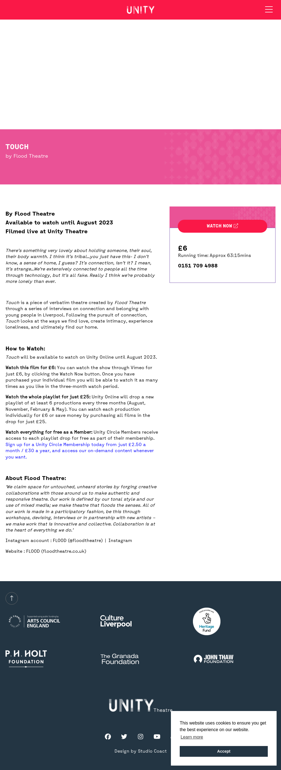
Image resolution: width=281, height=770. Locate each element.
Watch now (222, 226)
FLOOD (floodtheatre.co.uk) (56, 551)
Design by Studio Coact (140, 751)
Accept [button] (223, 751)
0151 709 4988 (198, 266)
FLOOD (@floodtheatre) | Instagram (92, 541)
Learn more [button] (192, 737)
